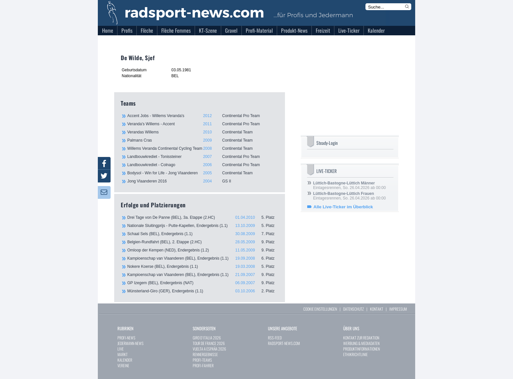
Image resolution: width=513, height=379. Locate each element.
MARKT (122, 354)
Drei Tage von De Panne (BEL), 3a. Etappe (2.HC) (202, 217)
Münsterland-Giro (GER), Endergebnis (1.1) (202, 291)
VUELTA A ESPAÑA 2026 (209, 349)
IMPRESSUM (398, 309)
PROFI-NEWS (126, 337)
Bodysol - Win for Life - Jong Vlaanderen (202, 173)
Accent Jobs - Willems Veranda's (202, 115)
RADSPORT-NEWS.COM (284, 343)
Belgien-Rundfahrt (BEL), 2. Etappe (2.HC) (202, 242)
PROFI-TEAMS (202, 360)
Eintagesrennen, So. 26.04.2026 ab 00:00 (349, 185)
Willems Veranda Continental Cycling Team (202, 148)
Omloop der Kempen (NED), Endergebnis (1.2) (202, 250)
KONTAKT (376, 309)
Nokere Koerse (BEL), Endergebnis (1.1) (202, 266)
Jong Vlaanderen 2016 (202, 181)
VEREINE (123, 365)
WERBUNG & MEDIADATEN (361, 343)
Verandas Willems (202, 132)
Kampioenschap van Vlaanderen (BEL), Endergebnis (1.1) (202, 258)
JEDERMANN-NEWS (130, 343)
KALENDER (124, 360)
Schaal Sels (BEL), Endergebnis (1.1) (202, 234)
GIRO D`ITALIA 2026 (207, 337)
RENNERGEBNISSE (205, 354)
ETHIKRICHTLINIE (355, 354)
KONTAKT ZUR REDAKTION (361, 337)
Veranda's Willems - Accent (202, 124)
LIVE (120, 349)
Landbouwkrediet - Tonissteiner (202, 156)
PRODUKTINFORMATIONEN (361, 349)
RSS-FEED (275, 337)
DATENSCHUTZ (353, 309)
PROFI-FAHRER (203, 365)
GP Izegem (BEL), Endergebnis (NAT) (202, 283)
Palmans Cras (202, 140)
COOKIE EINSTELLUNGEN (320, 309)
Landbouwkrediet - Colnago (202, 165)
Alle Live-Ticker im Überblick (343, 206)
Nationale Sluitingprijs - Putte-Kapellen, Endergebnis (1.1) (202, 225)
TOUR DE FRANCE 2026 (209, 343)
